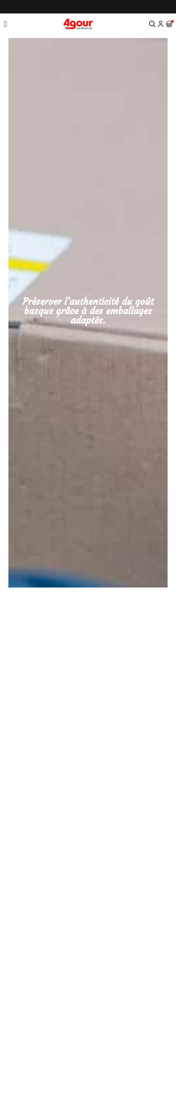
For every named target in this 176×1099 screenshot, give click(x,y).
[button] (152, 24)
